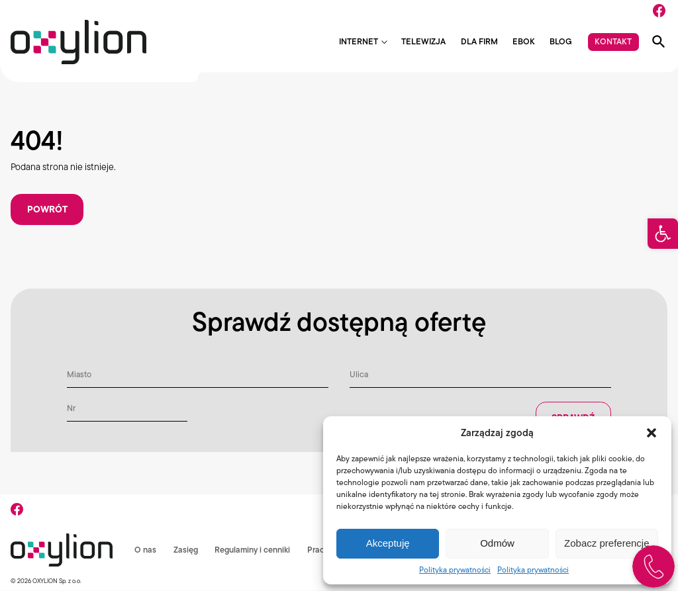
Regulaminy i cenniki (129, 573)
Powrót (47, 210)
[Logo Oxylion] (78, 42)
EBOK (523, 42)
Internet (358, 42)
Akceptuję (388, 543)
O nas (21, 573)
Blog (561, 42)
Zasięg (62, 573)
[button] (663, 233)
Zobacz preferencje (606, 543)
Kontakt (613, 41)
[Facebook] (659, 10)
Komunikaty (244, 573)
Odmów (497, 543)
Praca (195, 573)
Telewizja (423, 42)
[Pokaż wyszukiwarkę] (658, 41)
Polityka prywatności (455, 569)
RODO (295, 573)
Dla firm (479, 42)
